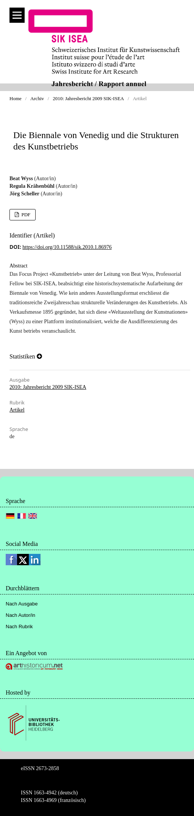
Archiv (37, 98)
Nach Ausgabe (22, 604)
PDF (25, 214)
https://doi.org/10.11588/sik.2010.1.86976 (66, 247)
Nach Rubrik (19, 626)
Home (15, 98)
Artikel (17, 410)
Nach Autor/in (20, 615)
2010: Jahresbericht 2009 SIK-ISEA (88, 98)
